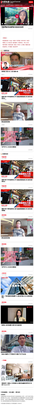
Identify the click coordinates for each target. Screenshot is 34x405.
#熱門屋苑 (4, 44)
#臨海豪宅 (15, 42)
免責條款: (3, 394)
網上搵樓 (11, 392)
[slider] (7, 23)
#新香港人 (20, 42)
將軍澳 (12, 5)
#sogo (10, 40)
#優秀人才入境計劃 (7, 42)
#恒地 (18, 44)
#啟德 (14, 40)
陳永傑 (8, 5)
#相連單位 (4, 46)
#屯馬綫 (18, 40)
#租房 (27, 40)
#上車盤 (23, 44)
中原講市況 (17, 5)
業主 (21, 5)
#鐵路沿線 (27, 44)
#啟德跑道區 (5, 40)
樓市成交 (18, 392)
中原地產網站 (4, 392)
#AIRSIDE (23, 40)
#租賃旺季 (15, 46)
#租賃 (15, 44)
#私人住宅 (26, 42)
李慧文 (4, 38)
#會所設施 (10, 44)
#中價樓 (10, 46)
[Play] (2, 23)
